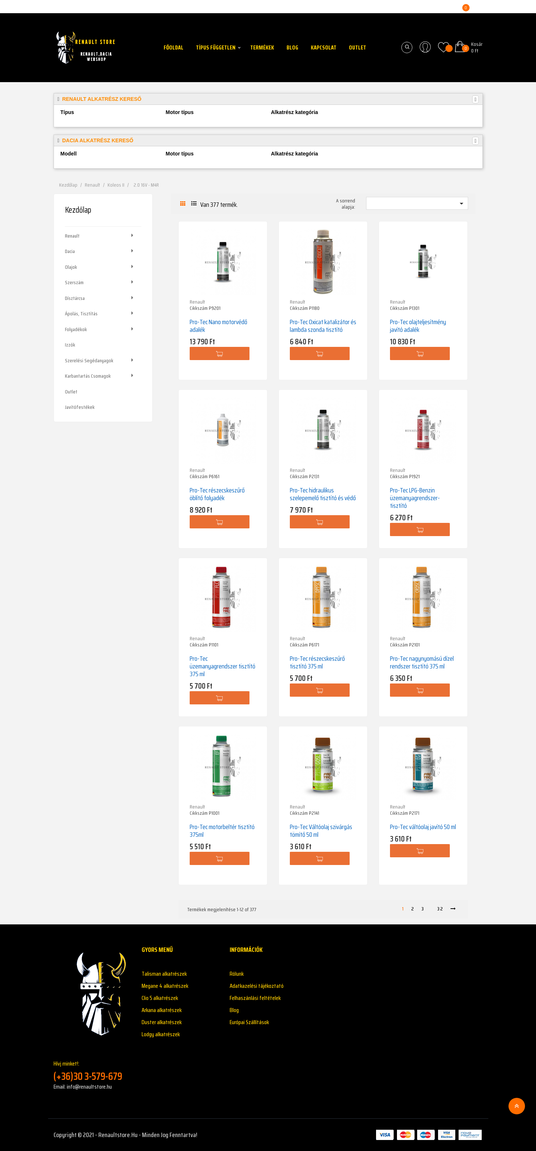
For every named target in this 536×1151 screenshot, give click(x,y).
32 (440, 909)
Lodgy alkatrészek (161, 1034)
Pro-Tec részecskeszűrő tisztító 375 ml (317, 662)
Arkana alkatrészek (162, 1010)
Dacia (70, 251)
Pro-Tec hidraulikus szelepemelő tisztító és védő (323, 494)
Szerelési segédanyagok (89, 360)
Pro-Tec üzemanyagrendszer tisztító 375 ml (222, 666)
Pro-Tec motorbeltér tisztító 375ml (222, 831)
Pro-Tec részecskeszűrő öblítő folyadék (217, 494)
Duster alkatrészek (162, 1022)
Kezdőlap (78, 210)
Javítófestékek (80, 407)
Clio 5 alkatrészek (160, 997)
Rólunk (237, 973)
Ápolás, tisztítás (81, 313)
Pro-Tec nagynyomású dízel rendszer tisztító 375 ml (422, 662)
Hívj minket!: (92, 1071)
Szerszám (74, 282)
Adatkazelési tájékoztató (257, 985)
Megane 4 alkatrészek (165, 985)
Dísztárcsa (75, 298)
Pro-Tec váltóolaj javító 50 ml (423, 827)
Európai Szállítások (249, 1022)
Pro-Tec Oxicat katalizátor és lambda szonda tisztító (323, 326)
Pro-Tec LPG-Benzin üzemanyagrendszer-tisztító (415, 498)
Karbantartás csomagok (88, 376)
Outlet (71, 392)
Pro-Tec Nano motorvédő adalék (218, 326)
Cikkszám (199, 308)
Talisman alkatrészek (164, 973)
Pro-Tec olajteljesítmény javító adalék (418, 326)
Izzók (70, 345)
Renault (72, 236)
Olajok (71, 267)
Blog (234, 1010)
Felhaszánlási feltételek (255, 997)
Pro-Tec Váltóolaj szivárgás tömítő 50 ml (321, 831)
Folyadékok (76, 329)
